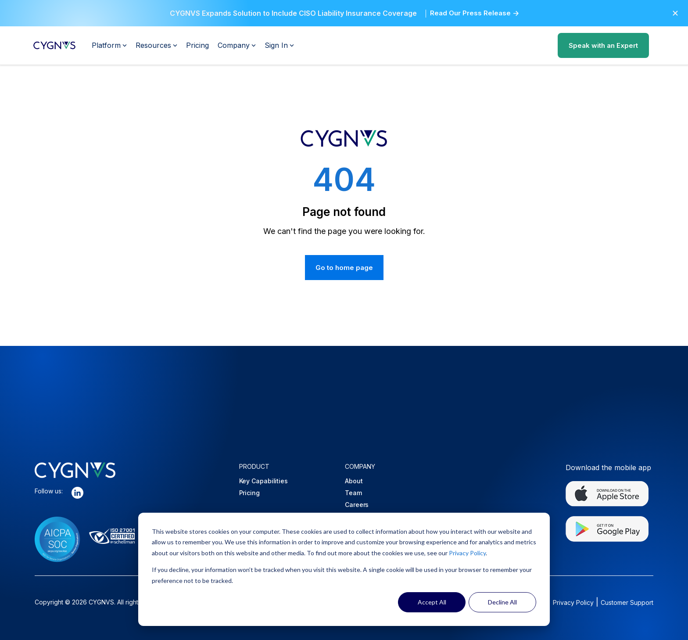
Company (237, 45)
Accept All (432, 602)
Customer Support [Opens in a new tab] (627, 602)
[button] (675, 13)
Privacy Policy (467, 553)
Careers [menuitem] (357, 504)
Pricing (197, 45)
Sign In (279, 45)
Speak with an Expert (603, 45)
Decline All (502, 602)
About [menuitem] (354, 481)
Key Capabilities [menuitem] (263, 481)
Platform (109, 45)
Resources (156, 45)
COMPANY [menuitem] (360, 466)
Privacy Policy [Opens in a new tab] (573, 602)
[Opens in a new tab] (77, 494)
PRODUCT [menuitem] (254, 466)
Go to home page (344, 267)
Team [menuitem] (353, 492)
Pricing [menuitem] (249, 492)
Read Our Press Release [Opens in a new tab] (470, 13)
